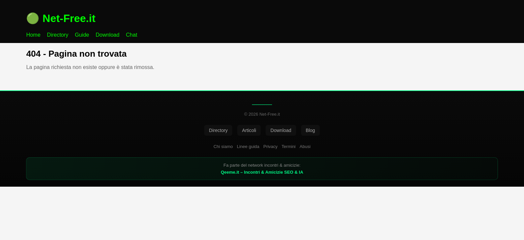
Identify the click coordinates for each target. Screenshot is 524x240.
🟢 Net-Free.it (60, 18)
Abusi (305, 146)
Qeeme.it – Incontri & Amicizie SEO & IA (262, 172)
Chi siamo (223, 146)
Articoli (249, 130)
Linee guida (248, 146)
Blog (310, 130)
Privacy (270, 146)
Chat (131, 35)
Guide (82, 35)
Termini (289, 146)
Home (33, 35)
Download (107, 35)
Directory (58, 35)
